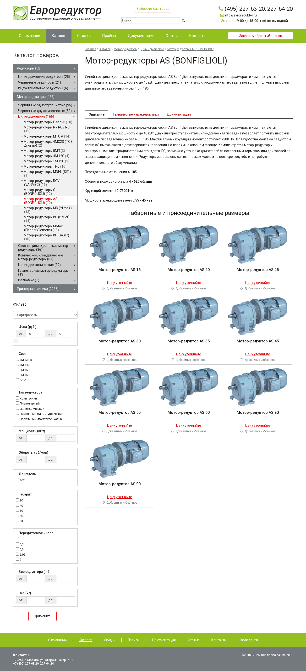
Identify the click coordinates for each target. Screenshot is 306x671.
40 (21, 506)
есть (23, 480)
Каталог (104, 49)
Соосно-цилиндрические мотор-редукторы (43, 247)
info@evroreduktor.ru (240, 15)
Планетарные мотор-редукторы (43, 272)
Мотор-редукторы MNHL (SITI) (47, 173)
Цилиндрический (32, 409)
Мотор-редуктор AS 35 (189, 343)
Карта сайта (248, 640)
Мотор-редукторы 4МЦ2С (46, 156)
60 (21, 516)
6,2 (22, 544)
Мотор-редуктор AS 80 (258, 414)
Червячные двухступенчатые (45, 111)
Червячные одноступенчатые (45, 105)
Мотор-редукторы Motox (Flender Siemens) (43, 228)
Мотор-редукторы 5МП (44, 151)
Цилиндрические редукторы (44, 77)
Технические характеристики (136, 115)
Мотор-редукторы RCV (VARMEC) (42, 182)
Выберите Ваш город (153, 9)
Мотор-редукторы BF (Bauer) (46, 237)
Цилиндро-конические (39, 265)
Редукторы (29, 68)
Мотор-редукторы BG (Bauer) (47, 219)
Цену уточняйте (119, 285)
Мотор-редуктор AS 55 (119, 414)
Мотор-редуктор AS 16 (119, 271)
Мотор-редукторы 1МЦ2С (46, 161)
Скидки (109, 640)
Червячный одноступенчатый (41, 414)
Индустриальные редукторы (43, 88)
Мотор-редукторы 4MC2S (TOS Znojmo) (48, 143)
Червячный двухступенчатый (41, 419)
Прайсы (134, 640)
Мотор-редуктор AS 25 (258, 271)
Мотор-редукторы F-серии (48, 122)
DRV (23, 380)
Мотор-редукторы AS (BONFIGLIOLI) (41, 201)
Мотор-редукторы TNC (45, 166)
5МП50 (24, 375)
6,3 (22, 549)
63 (21, 521)
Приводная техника (38, 289)
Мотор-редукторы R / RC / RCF (47, 129)
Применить (42, 616)
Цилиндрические (36, 116)
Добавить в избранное (121, 290)
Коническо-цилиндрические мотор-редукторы (40, 257)
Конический (28, 398)
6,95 (22, 555)
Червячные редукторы (39, 82)
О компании (57, 640)
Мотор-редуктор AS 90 (119, 486)
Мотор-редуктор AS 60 (189, 414)
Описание (96, 115)
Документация (179, 115)
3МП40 (24, 365)
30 (21, 500)
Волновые (28, 280)
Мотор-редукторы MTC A (47, 136)
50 (21, 511)
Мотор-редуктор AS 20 (189, 271)
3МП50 (24, 370)
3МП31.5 (26, 360)
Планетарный (30, 404)
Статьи (193, 640)
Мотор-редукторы (36, 97)
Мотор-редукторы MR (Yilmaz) (48, 210)
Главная (90, 49)
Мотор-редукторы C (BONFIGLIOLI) (39, 192)
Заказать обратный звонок (260, 36)
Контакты (219, 640)
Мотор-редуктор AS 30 (119, 343)
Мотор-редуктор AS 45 (258, 343)
